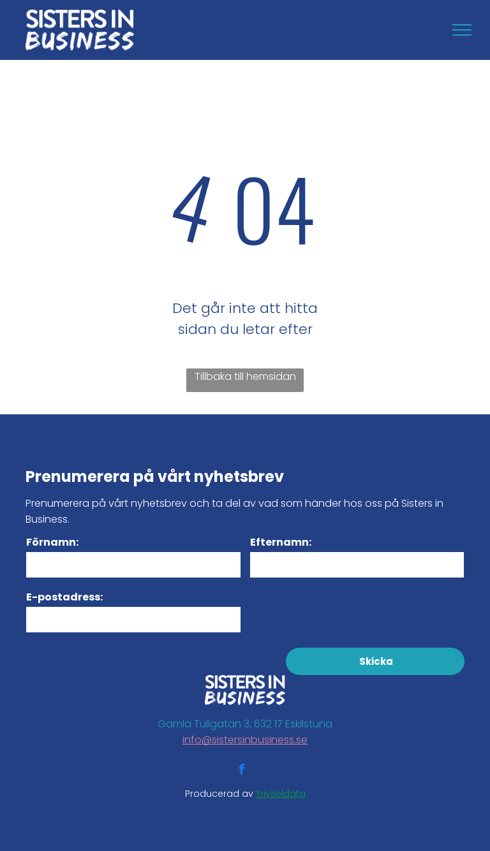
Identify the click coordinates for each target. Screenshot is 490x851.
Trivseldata (281, 793)
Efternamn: (280, 542)
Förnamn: (52, 542)
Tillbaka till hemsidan (245, 376)
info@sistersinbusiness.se (245, 739)
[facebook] (241, 771)
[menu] (462, 30)
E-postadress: (64, 597)
